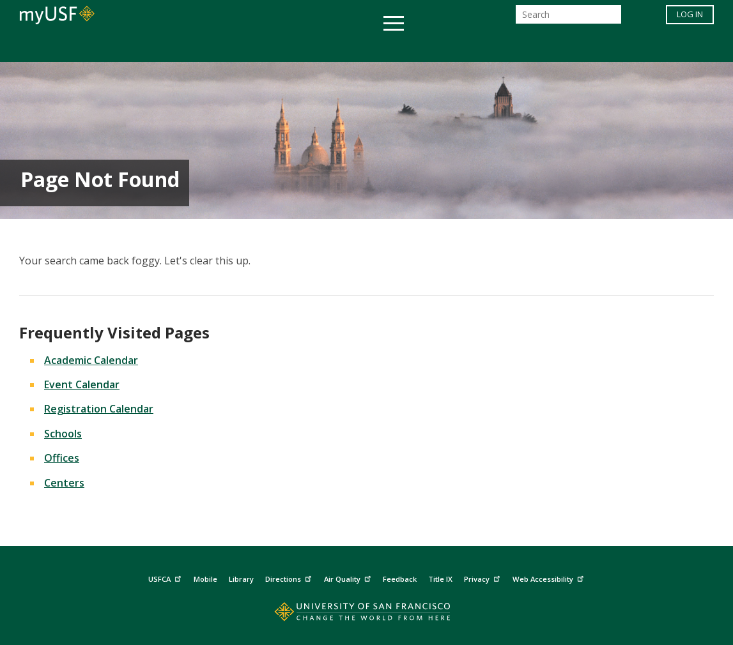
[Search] (568, 18)
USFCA (166, 578)
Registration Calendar (98, 409)
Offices (502, 47)
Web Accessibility (550, 578)
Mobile (205, 579)
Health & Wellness (329, 47)
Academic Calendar (91, 360)
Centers (64, 483)
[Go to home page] (366, 614)
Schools (63, 434)
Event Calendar (82, 384)
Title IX (440, 579)
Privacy (483, 578)
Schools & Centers (592, 47)
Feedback (400, 579)
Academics (119, 47)
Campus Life (430, 47)
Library (241, 579)
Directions (289, 578)
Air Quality (349, 578)
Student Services (213, 47)
